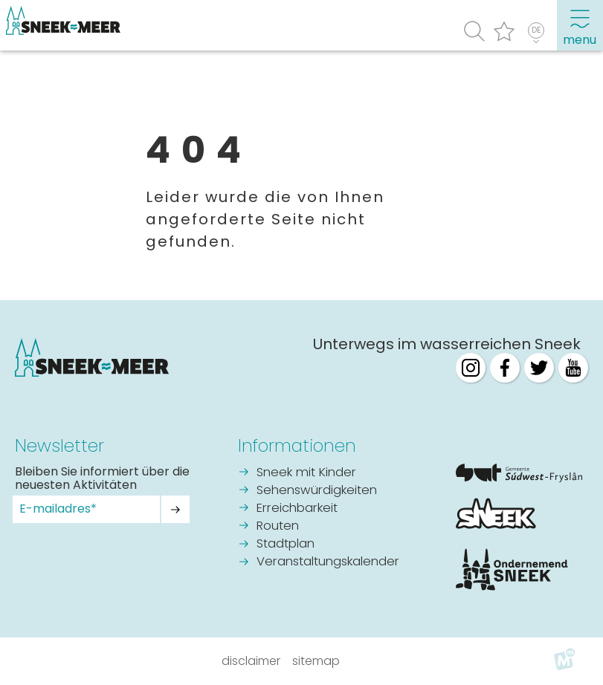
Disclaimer (251, 660)
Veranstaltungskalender (328, 562)
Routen (278, 526)
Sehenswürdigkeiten (317, 491)
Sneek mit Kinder (306, 473)
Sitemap (316, 660)
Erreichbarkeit (297, 508)
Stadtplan (286, 544)
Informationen (297, 446)
